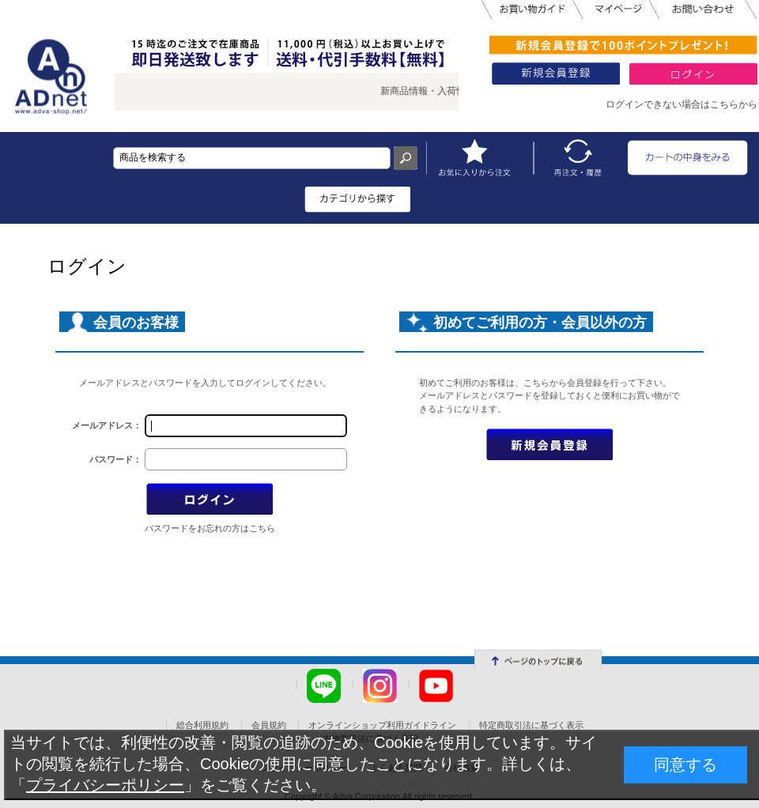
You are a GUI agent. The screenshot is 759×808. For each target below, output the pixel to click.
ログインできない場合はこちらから (681, 104)
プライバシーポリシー (105, 785)
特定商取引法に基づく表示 (531, 725)
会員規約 (268, 725)
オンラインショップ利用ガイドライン (382, 725)
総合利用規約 (202, 725)
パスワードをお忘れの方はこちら (210, 528)
